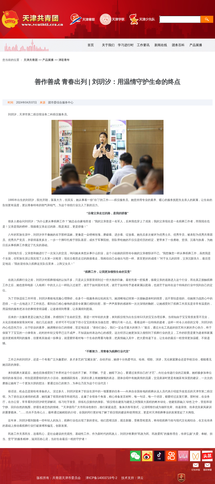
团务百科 (178, 45)
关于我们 (108, 45)
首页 (91, 45)
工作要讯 (143, 45)
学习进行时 (126, 45)
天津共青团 (31, 59)
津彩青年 (64, 59)
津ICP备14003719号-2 (103, 478)
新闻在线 (160, 45)
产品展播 (195, 45)
